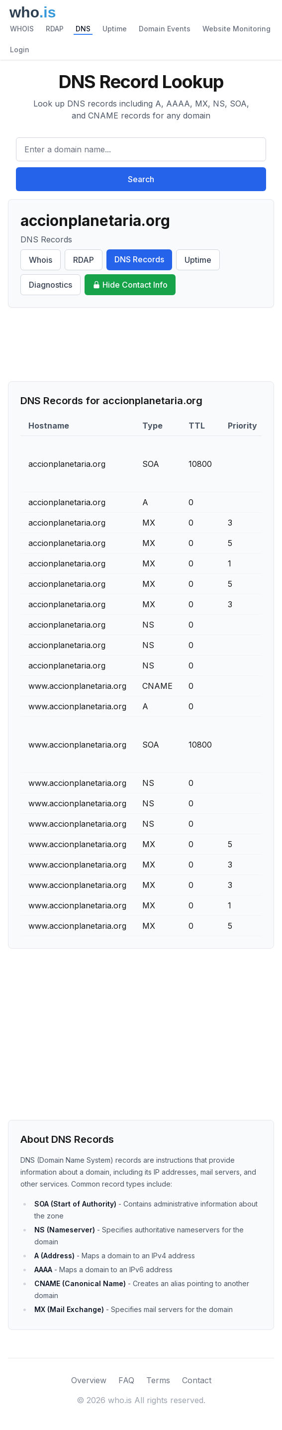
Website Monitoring (236, 28)
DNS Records (139, 259)
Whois (40, 260)
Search (141, 179)
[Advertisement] (141, 344)
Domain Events (164, 28)
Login (19, 49)
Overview (88, 1380)
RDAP (55, 28)
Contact (196, 1380)
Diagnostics (50, 285)
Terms (158, 1380)
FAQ (126, 1380)
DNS (83, 28)
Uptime (114, 28)
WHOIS (22, 28)
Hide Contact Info (130, 285)
